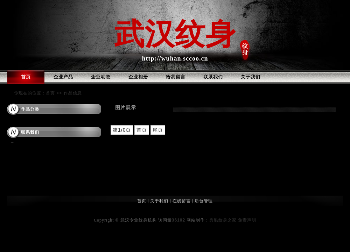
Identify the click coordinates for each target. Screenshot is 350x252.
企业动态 (101, 76)
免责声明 (247, 220)
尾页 (158, 130)
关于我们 (250, 76)
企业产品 (63, 76)
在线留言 (182, 200)
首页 (26, 76)
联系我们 (213, 76)
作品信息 (73, 93)
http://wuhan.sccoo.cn (175, 58)
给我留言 (176, 76)
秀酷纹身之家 (223, 220)
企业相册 (138, 76)
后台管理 (204, 200)
